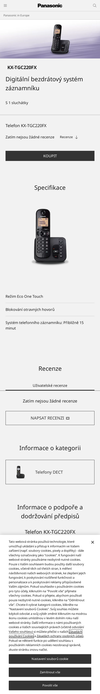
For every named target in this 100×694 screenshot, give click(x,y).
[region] (50, 614)
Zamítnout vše (50, 672)
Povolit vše (50, 685)
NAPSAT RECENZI (50, 418)
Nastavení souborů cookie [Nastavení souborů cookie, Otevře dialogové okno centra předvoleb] (50, 659)
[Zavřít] (93, 542)
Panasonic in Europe (16, 15)
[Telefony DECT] (50, 472)
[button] (50, 156)
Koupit (50, 155)
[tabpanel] (50, 411)
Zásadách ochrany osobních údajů (60, 636)
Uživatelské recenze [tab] (50, 385)
